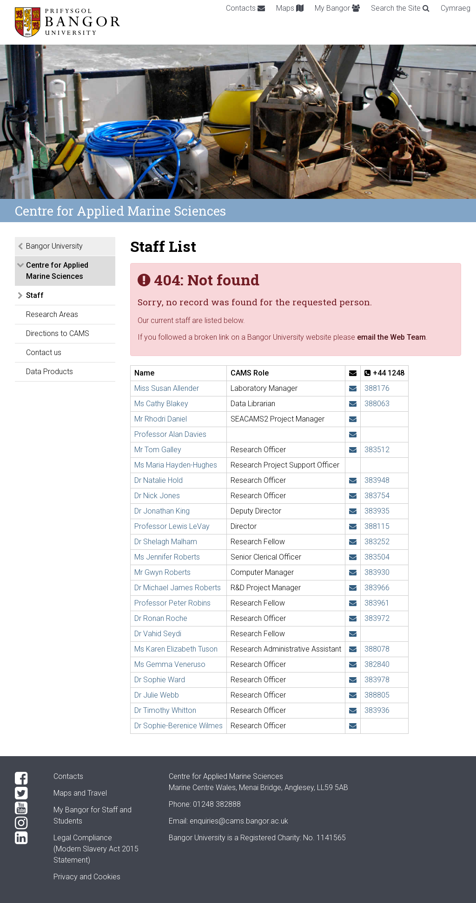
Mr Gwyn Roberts (162, 572)
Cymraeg (455, 8)
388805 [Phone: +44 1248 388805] (377, 695)
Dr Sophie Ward (159, 679)
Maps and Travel (80, 793)
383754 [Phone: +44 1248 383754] (377, 495)
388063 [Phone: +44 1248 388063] (377, 403)
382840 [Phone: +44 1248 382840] (377, 664)
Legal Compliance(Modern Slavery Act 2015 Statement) (96, 848)
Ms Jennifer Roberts (167, 557)
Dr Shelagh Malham (165, 541)
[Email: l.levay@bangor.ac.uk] (353, 526)
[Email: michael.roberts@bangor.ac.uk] (353, 587)
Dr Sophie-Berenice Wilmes (178, 725)
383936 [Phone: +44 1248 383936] (377, 710)
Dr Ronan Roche (160, 618)
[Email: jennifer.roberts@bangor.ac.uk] (353, 557)
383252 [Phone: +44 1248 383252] (377, 541)
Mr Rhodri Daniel (160, 419)
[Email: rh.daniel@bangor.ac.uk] (353, 419)
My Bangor (337, 8)
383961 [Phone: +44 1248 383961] (377, 603)
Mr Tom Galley (157, 449)
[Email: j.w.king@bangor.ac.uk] (353, 511)
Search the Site (400, 8)
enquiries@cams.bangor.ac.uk (239, 821)
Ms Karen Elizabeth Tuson (176, 649)
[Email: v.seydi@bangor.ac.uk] (353, 633)
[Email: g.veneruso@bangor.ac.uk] (353, 664)
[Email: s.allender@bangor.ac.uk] (353, 388)
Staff (35, 295)
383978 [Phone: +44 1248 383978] (377, 679)
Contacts (245, 8)
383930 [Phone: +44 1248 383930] (377, 572)
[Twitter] (27, 793)
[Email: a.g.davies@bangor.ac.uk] (353, 434)
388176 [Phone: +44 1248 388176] (377, 388)
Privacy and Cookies (86, 876)
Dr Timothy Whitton (165, 710)
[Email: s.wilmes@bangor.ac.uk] (353, 725)
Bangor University (54, 246)
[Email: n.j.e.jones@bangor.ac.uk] (353, 495)
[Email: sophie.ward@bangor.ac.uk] (353, 679)
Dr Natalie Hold (158, 480)
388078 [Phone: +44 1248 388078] (377, 649)
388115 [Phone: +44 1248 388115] (377, 526)
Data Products (49, 371)
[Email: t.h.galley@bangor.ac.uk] (353, 449)
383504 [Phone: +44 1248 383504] (377, 557)
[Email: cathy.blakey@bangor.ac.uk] (353, 403)
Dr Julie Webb (156, 695)
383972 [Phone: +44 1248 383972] (377, 618)
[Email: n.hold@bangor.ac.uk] (353, 480)
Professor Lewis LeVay (172, 526)
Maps (290, 8)
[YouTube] (27, 808)
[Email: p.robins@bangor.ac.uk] (353, 603)
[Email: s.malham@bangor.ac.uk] (353, 541)
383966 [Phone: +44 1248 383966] (377, 587)
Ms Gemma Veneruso (169, 664)
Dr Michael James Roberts (177, 587)
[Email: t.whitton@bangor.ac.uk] (353, 710)
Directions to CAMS (57, 333)
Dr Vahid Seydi (157, 633)
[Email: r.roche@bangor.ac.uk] (353, 618)
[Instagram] (27, 823)
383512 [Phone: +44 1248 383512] (377, 449)
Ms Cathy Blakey (161, 403)
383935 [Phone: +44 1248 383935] (377, 511)
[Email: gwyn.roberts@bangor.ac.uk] (353, 572)
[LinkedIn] (27, 837)
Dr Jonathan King (162, 511)
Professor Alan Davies (170, 434)
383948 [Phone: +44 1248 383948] (377, 480)
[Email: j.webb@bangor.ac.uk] (353, 695)
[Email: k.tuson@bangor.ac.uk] (353, 649)
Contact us (43, 352)
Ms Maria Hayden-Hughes (175, 465)
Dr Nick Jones (157, 495)
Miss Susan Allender (166, 388)
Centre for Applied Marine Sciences (57, 271)
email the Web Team (391, 337)
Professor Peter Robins (172, 603)
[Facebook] (27, 778)
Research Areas (52, 314)
